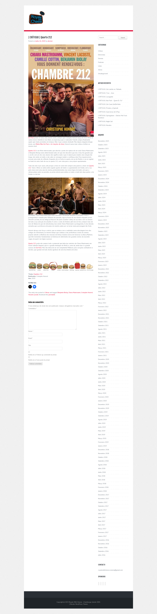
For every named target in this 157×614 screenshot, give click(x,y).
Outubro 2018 (102, 457)
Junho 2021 (102, 337)
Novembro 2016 (103, 544)
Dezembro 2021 (103, 314)
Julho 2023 (101, 243)
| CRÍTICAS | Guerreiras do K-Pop (109, 112)
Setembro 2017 (103, 506)
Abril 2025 (101, 164)
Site (29, 345)
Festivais (101, 62)
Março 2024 (102, 212)
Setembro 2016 (103, 551)
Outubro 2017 (102, 502)
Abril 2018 (101, 480)
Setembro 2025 (103, 149)
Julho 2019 (101, 423)
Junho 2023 (102, 246)
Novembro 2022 (103, 273)
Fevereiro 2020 (103, 397)
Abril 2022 (101, 299)
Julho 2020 (101, 378)
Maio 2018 (101, 476)
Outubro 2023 (102, 231)
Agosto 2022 (102, 284)
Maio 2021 (101, 340)
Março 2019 (102, 438)
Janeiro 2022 (102, 310)
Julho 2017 (101, 514)
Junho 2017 (102, 517)
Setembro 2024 (103, 190)
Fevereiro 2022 (103, 307)
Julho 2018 (101, 468)
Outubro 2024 (102, 186)
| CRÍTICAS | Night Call (105, 121)
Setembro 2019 (103, 416)
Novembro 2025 (103, 141)
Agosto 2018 (102, 465)
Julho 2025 (101, 156)
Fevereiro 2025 (103, 171)
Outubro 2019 (102, 412)
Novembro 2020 (103, 363)
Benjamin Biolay (63, 292)
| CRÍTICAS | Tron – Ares (106, 93)
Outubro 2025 (102, 145)
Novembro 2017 (103, 499)
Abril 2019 (101, 435)
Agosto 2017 (102, 510)
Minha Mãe (39, 144)
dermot (50, 41)
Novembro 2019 (103, 408)
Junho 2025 (102, 160)
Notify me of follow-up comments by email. (42, 355)
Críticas (47, 292)
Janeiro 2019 (102, 446)
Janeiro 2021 (102, 355)
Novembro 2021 (103, 318)
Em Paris (31, 138)
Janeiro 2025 (102, 175)
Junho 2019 (102, 427)
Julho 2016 (101, 555)
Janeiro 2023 (102, 265)
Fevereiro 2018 (103, 487)
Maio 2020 (101, 386)
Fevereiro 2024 (103, 216)
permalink (52, 295)
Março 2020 (102, 393)
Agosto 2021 (102, 329)
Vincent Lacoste (33, 295)
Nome (30, 331)
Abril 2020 (101, 389)
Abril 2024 (101, 209)
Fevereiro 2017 (103, 532)
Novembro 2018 (103, 453)
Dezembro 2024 (103, 179)
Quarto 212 (32, 151)
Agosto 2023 (102, 239)
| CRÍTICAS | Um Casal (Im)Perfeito (109, 104)
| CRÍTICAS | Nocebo (104, 125)
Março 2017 (102, 529)
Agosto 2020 (102, 374)
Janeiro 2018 (102, 491)
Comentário (32, 308)
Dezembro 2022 (103, 269)
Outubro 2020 (102, 367)
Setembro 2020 (103, 371)
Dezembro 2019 (103, 404)
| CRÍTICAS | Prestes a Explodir (108, 108)
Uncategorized (103, 74)
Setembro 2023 (103, 235)
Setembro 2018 (103, 461)
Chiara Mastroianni (74, 292)
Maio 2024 (101, 205)
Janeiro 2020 (102, 401)
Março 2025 (102, 167)
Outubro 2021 (102, 322)
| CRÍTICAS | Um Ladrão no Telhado (109, 89)
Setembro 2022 (103, 280)
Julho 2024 (101, 197)
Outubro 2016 (102, 547)
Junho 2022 (102, 291)
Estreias (100, 58)
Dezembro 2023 (103, 224)
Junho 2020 (102, 382)
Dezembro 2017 (103, 495)
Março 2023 (102, 258)
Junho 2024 (102, 201)
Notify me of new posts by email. (39, 360)
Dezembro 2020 (103, 359)
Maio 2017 (101, 521)
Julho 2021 (101, 333)
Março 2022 (102, 303)
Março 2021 (102, 348)
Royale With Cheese (75, 602)
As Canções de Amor (57, 144)
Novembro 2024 (103, 182)
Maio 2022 (101, 295)
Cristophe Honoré (87, 292)
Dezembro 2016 (103, 540)
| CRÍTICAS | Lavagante (105, 97)
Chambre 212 (37, 274)
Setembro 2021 (103, 325)
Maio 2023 (101, 250)
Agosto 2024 (102, 194)
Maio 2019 (101, 431)
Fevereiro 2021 (103, 352)
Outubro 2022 (102, 276)
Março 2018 (102, 484)
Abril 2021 (101, 344)
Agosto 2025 (102, 152)
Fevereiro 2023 (103, 261)
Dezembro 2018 (103, 450)
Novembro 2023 (103, 227)
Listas (100, 66)
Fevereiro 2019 (103, 442)
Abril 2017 (101, 525)
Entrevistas (101, 55)
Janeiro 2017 (102, 536)
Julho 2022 (101, 288)
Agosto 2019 (102, 420)
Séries (100, 70)
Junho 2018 (102, 472)
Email (30, 338)
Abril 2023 (101, 254)
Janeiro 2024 (102, 220)
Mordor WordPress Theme (79, 604)
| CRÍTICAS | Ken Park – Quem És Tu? (110, 101)
